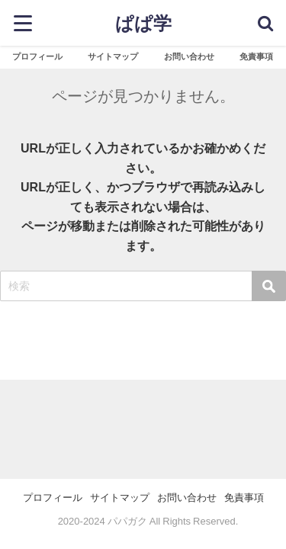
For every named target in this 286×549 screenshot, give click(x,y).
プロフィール (37, 56)
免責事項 (256, 56)
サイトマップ (113, 56)
